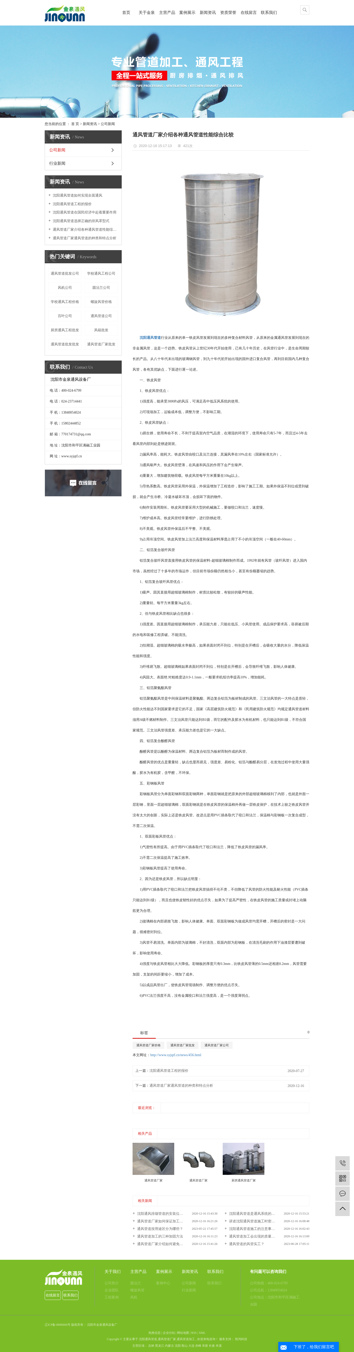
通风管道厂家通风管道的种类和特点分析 (84, 238)
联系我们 (269, 12)
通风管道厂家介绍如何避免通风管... (164, 1244)
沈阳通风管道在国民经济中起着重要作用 (84, 212)
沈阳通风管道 (148, 1339)
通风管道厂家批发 (101, 344)
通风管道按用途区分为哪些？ (159, 1229)
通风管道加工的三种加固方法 (159, 1236)
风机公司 (65, 288)
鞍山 (185, 1345)
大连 (191, 1345)
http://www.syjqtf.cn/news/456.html (175, 1055)
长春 (212, 1345)
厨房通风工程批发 (65, 330)
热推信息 (154, 1333)
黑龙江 (159, 1345)
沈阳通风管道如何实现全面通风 (77, 195)
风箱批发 (101, 330)
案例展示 (187, 12)
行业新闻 (57, 163)
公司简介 (112, 1283)
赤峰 (198, 1345)
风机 (133, 1297)
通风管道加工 (186, 1339)
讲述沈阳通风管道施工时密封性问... (256, 1221)
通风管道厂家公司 (217, 1045)
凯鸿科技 (240, 1339)
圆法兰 (135, 1283)
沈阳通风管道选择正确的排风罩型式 (81, 221)
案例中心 (163, 1283)
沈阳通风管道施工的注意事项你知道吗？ (260, 1229)
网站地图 (183, 1333)
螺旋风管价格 (101, 302)
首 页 (75, 124)
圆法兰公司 (101, 288)
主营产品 (167, 12)
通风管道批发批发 (65, 344)
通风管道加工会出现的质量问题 (253, 1236)
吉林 (151, 1345)
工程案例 (112, 1297)
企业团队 (112, 1290)
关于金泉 (147, 12)
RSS (193, 1333)
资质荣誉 (228, 12)
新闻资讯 (208, 12)
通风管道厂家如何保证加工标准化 (163, 1221)
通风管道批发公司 (65, 273)
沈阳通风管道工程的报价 (72, 204)
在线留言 (249, 12)
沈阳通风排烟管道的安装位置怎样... (164, 1214)
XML (202, 1333)
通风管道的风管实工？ (246, 1244)
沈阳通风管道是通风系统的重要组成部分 (260, 1214)
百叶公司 (65, 316)
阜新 (205, 1345)
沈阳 (178, 1345)
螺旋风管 (137, 1290)
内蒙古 (169, 1345)
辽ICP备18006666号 (58, 1324)
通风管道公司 (101, 316)
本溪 (219, 1345)
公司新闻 (108, 124)
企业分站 (169, 1333)
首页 (126, 12)
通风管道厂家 (167, 1339)
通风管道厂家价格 (148, 1045)
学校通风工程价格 (65, 302)
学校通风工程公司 (101, 273)
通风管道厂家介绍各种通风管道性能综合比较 (85, 229)
